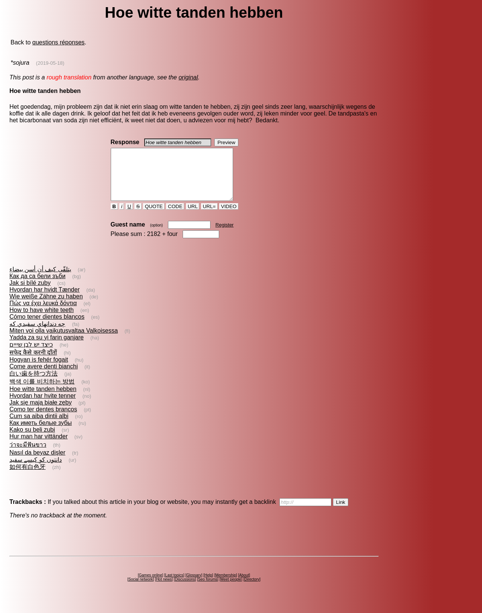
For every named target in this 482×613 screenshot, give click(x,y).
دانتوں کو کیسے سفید (35, 470)
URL (192, 216)
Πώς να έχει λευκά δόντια (43, 313)
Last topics (174, 585)
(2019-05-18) (50, 63)
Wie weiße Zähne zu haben (46, 306)
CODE (175, 216)
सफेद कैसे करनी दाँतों (33, 362)
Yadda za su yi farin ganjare (46, 347)
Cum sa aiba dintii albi (39, 426)
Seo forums (207, 589)
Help (208, 585)
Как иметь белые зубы (40, 433)
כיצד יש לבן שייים (31, 354)
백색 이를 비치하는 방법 (42, 391)
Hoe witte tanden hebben (42, 399)
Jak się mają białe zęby (40, 412)
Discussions (185, 589)
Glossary (193, 585)
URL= (209, 216)
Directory (251, 589)
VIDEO (229, 216)
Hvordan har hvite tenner (42, 406)
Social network (140, 589)
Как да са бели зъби (37, 286)
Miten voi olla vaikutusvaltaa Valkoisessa (63, 341)
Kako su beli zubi (32, 440)
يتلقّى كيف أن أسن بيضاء (40, 279)
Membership (225, 585)
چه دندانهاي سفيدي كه (37, 334)
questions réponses (58, 42)
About (244, 585)
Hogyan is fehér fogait (38, 370)
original (188, 77)
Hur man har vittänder (38, 446)
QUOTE (153, 216)
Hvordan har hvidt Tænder (44, 300)
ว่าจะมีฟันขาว (27, 455)
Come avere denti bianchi (43, 376)
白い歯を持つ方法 (33, 383)
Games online (150, 585)
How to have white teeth (41, 320)
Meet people (231, 589)
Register (224, 235)
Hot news (164, 589)
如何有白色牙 (27, 477)
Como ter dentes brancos (43, 419)
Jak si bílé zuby (29, 293)
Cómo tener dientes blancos (46, 327)
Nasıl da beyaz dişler (37, 462)
